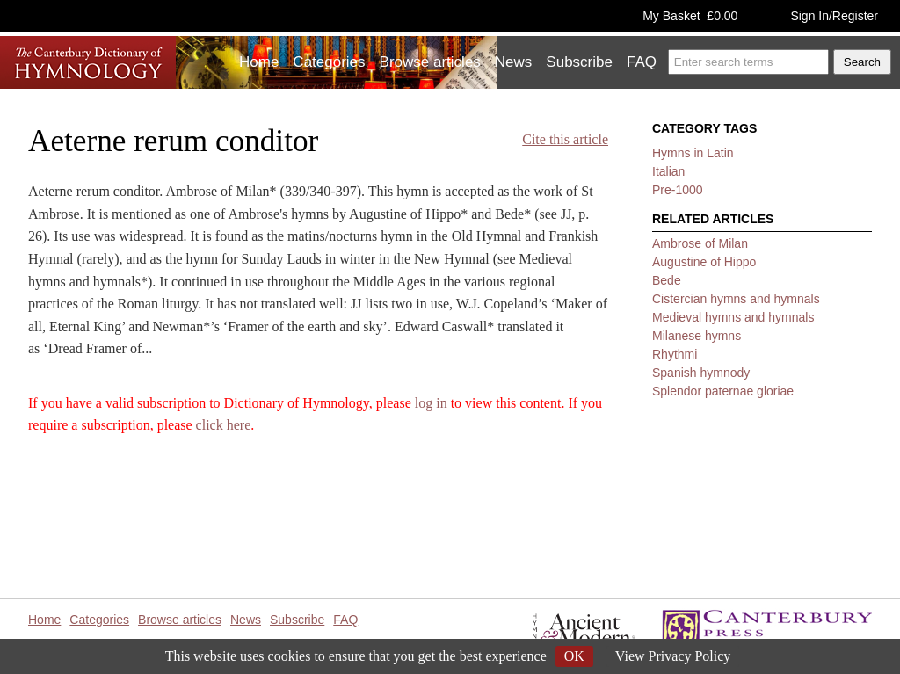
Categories (329, 62)
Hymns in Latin (693, 153)
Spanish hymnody (701, 373)
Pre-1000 (677, 190)
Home (259, 62)
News (514, 62)
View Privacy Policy (672, 656)
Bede (666, 280)
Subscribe (579, 62)
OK (574, 656)
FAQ (642, 62)
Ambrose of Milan (700, 243)
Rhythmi (674, 354)
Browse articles (430, 62)
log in (431, 402)
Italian (668, 171)
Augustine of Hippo (704, 262)
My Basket (689, 16)
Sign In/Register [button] (834, 16)
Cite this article (565, 139)
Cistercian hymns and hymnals (736, 299)
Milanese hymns (696, 336)
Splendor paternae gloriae (723, 391)
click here (223, 424)
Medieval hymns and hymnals (733, 317)
